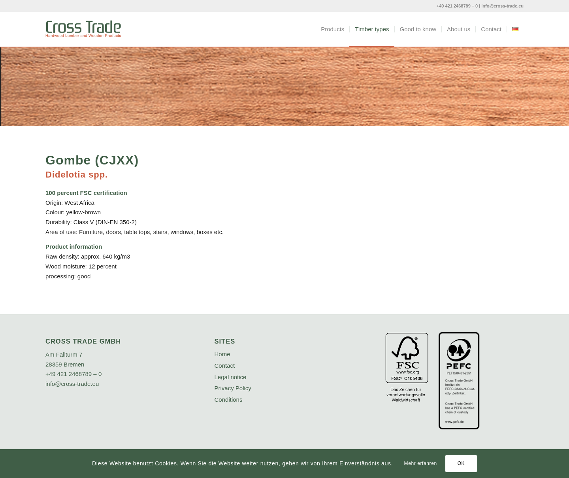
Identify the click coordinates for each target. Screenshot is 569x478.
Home (222, 354)
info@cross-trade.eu (502, 6)
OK (461, 463)
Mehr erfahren (420, 463)
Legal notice (231, 377)
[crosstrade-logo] (83, 29)
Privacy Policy (233, 388)
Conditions (229, 399)
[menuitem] (332, 29)
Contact (225, 365)
